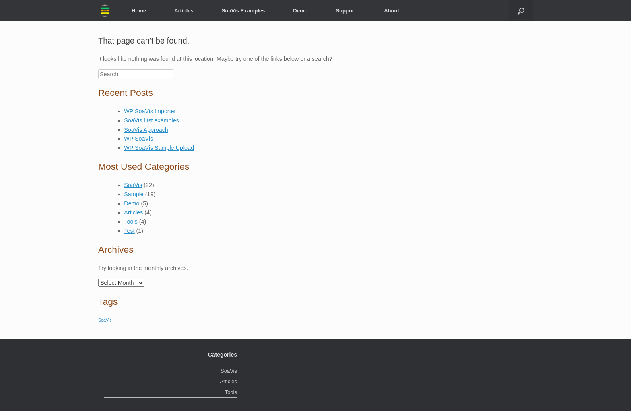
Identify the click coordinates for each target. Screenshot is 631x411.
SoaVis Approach (146, 130)
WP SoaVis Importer (150, 111)
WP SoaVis (138, 138)
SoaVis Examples (243, 11)
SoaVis (133, 185)
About (391, 11)
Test (129, 231)
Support (346, 11)
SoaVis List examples (151, 120)
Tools (130, 221)
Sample (133, 194)
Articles (184, 11)
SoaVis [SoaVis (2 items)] (105, 320)
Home (139, 11)
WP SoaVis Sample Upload (159, 148)
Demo (300, 11)
